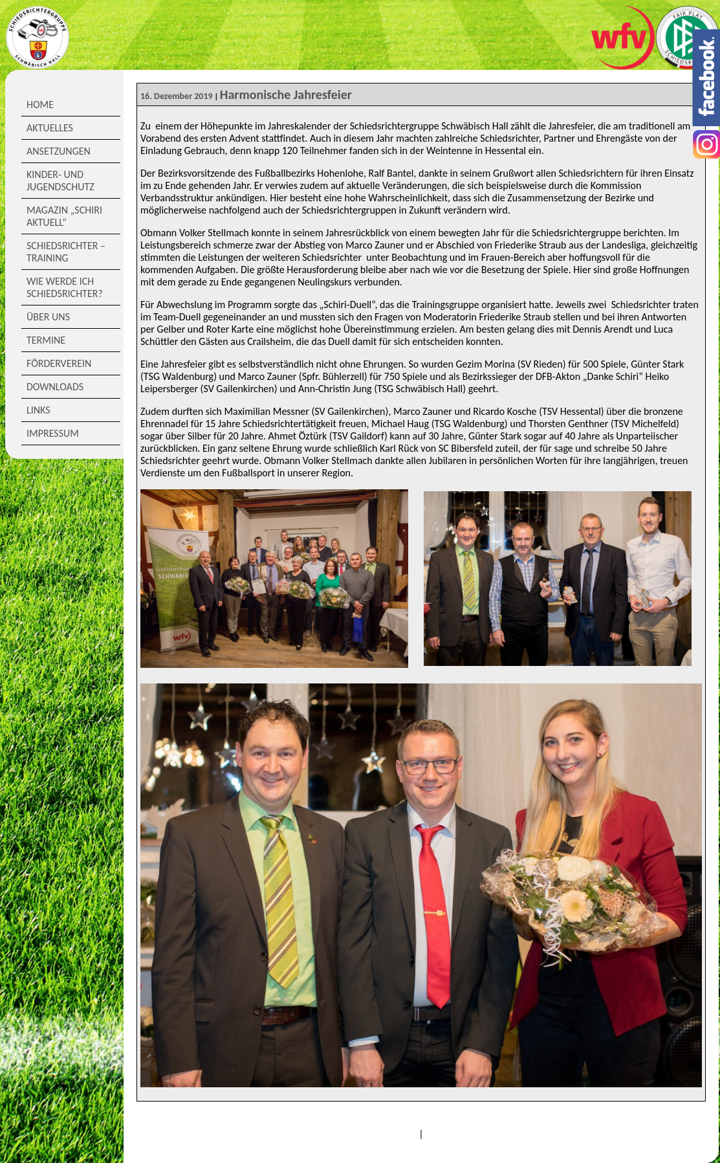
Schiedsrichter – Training (66, 251)
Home (40, 104)
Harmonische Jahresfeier (286, 94)
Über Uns (48, 317)
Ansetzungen (59, 151)
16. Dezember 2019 (176, 96)
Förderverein (59, 363)
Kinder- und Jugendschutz (60, 180)
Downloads (55, 387)
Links (38, 410)
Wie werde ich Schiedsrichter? (65, 287)
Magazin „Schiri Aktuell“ (64, 216)
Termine (46, 340)
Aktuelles (50, 128)
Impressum (53, 433)
